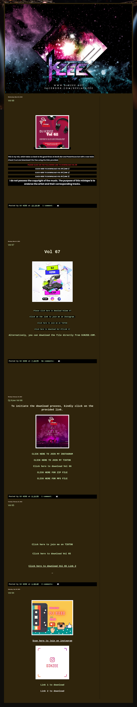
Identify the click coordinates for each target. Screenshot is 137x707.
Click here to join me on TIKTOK (52, 544)
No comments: (48, 361)
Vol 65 (11, 505)
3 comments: (47, 584)
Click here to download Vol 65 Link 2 (52, 566)
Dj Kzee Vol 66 (15, 400)
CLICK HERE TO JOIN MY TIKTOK (52, 460)
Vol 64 (11, 593)
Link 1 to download (52, 685)
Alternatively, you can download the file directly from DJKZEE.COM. (52, 335)
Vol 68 (11, 100)
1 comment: (48, 206)
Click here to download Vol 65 (52, 553)
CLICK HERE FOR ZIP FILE (52, 472)
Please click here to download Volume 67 (52, 311)
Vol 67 (11, 245)
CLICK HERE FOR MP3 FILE (52, 478)
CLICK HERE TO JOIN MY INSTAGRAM (52, 454)
